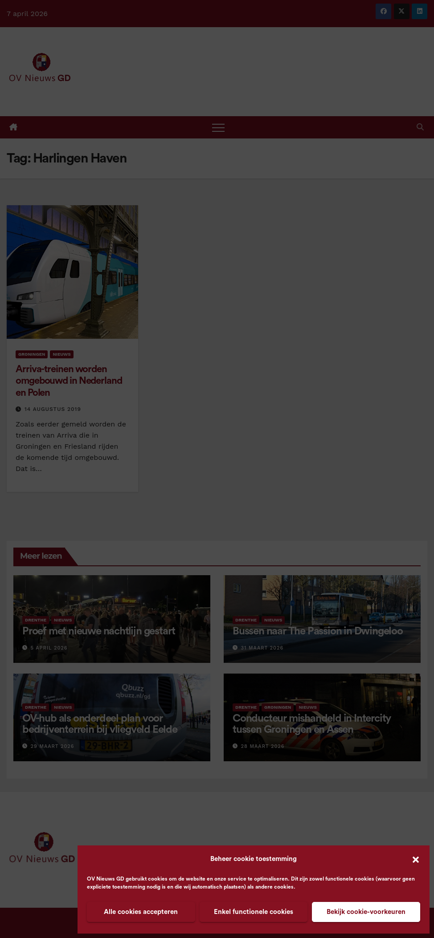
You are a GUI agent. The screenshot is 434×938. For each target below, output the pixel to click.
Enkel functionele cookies (253, 912)
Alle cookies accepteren (141, 912)
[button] (415, 859)
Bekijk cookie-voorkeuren (366, 912)
